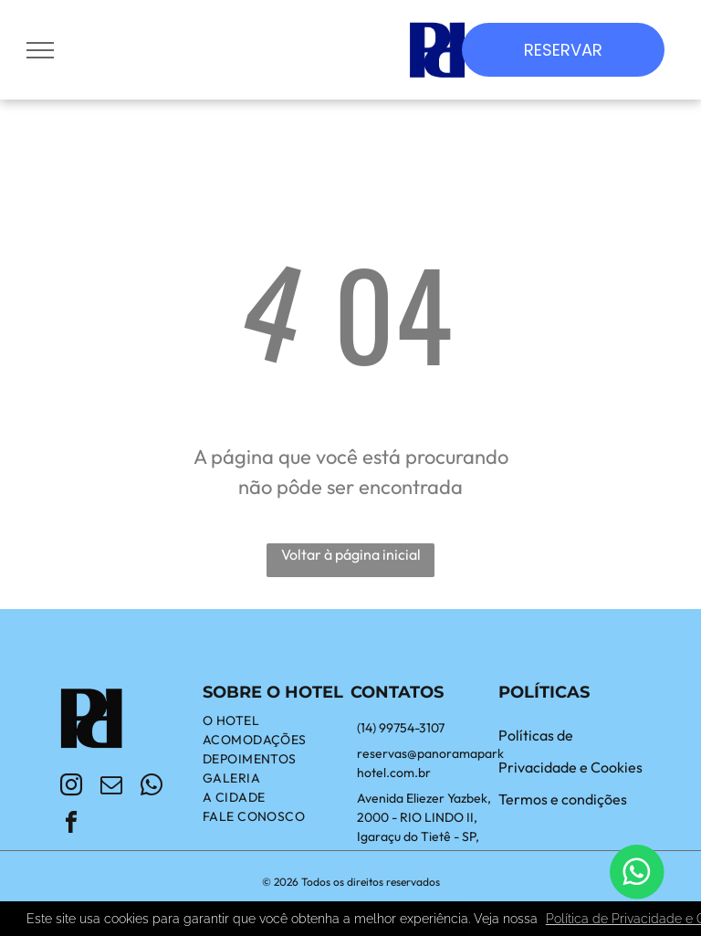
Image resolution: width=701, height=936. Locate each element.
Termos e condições (562, 799)
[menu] (40, 50)
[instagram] (71, 787)
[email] (111, 787)
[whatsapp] (151, 787)
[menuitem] (276, 721)
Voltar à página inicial (351, 554)
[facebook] (71, 825)
